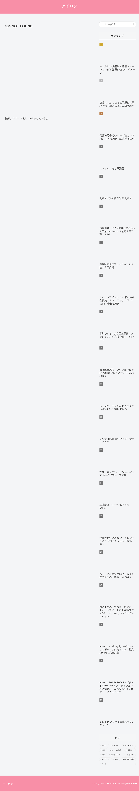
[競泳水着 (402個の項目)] (130, 755)
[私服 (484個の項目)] (103, 755)
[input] (117, 24)
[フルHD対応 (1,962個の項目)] (129, 746)
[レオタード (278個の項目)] (105, 759)
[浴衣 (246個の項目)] (116, 759)
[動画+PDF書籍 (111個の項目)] (128, 759)
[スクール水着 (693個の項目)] (117, 750)
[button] (134, 24)
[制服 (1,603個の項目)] (103, 750)
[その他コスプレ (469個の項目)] (116, 755)
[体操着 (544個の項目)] (130, 750)
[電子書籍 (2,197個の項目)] (115, 746)
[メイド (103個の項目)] (117, 764)
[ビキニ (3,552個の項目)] (104, 746)
